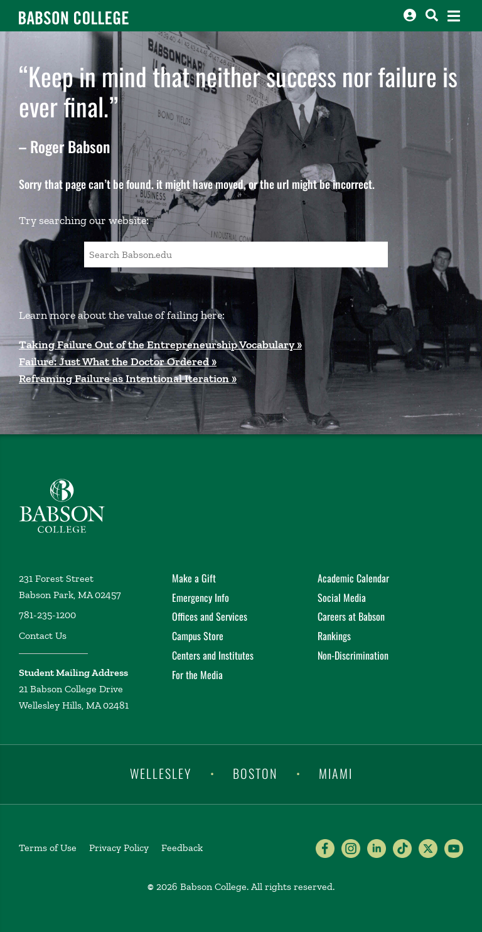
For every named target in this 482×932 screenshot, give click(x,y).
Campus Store (197, 635)
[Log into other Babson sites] (409, 15)
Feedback (182, 848)
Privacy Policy (119, 848)
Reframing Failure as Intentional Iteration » (128, 378)
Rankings (334, 635)
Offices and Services (209, 616)
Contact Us (43, 635)
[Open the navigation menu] (453, 16)
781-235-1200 (47, 615)
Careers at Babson (351, 616)
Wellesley (160, 773)
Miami (336, 773)
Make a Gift (194, 578)
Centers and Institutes (213, 655)
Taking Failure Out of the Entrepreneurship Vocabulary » (160, 344)
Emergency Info (200, 597)
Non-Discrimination (353, 655)
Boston (255, 773)
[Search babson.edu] (431, 15)
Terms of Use (48, 848)
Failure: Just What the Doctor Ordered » (118, 361)
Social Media (342, 597)
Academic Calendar (353, 578)
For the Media (197, 674)
